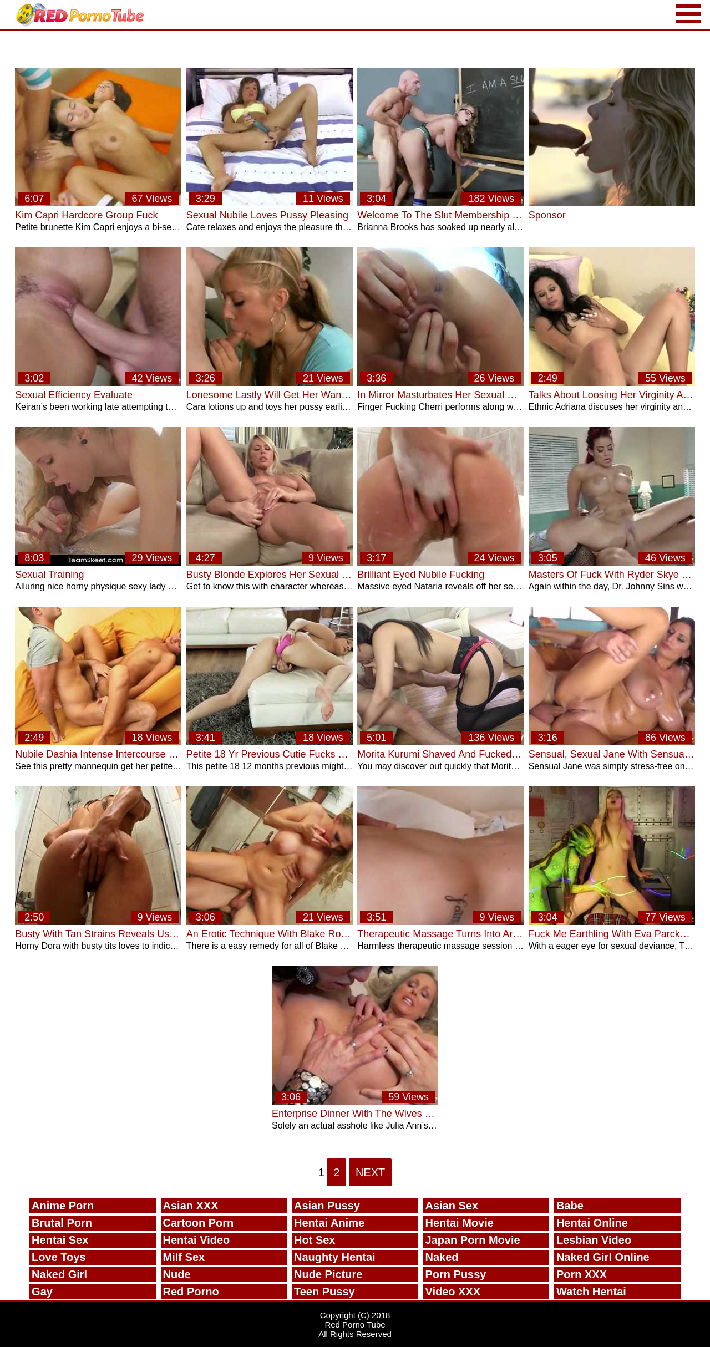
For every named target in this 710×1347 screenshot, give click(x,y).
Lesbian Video (593, 1240)
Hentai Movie (459, 1223)
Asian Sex (451, 1205)
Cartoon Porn (198, 1223)
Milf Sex (184, 1257)
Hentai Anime (329, 1223)
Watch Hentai (591, 1291)
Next (370, 1172)
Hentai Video (196, 1240)
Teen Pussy (324, 1291)
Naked (441, 1257)
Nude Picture (328, 1274)
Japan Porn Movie (472, 1240)
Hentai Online (592, 1223)
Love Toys (58, 1257)
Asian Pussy (327, 1205)
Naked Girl (59, 1274)
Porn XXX (581, 1274)
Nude (177, 1274)
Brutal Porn (62, 1223)
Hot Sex (314, 1240)
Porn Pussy (455, 1274)
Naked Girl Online (603, 1257)
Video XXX (452, 1291)
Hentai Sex (60, 1240)
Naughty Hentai (335, 1257)
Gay (42, 1291)
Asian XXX (191, 1205)
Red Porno (191, 1291)
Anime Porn (63, 1205)
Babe (570, 1205)
